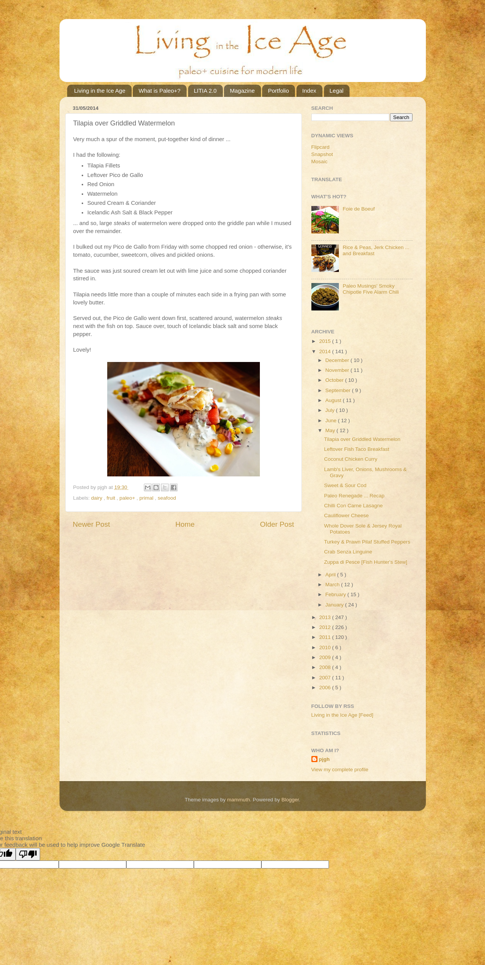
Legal (337, 90)
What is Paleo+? (159, 90)
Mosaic (319, 161)
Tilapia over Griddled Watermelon (362, 439)
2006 (325, 687)
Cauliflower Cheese (346, 515)
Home (185, 524)
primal (147, 498)
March (333, 584)
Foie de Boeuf (359, 209)
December (338, 360)
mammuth (238, 800)
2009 (325, 657)
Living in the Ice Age (99, 90)
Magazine (242, 90)
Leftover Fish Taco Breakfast (356, 449)
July (330, 410)
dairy (97, 498)
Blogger (290, 800)
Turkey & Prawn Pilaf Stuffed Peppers (367, 542)
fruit (111, 498)
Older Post (277, 524)
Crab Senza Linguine (348, 552)
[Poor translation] (28, 854)
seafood (167, 498)
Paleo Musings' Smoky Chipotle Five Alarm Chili (371, 289)
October (335, 380)
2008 (325, 667)
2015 (325, 341)
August (334, 400)
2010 (325, 647)
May (331, 430)
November (338, 370)
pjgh (324, 759)
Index (309, 90)
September (338, 390)
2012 (325, 627)
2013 (325, 617)
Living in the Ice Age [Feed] (342, 715)
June (331, 420)
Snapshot (322, 154)
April (331, 574)
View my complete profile (340, 769)
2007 (325, 677)
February (336, 594)
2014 (325, 351)
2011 (325, 637)
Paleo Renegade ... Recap (354, 496)
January (335, 605)
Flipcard (320, 147)
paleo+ (128, 498)
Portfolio (278, 90)
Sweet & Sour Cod (345, 485)
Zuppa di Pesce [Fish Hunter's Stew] (365, 562)
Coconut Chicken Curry (350, 459)
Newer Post (91, 524)
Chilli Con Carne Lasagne (353, 505)
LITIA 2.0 (205, 90)
